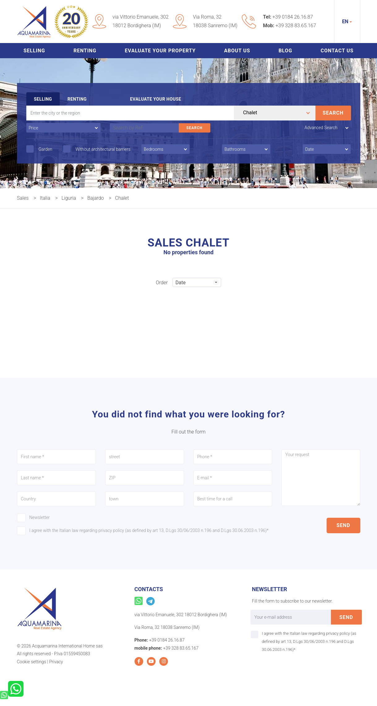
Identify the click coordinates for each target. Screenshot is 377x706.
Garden (45, 149)
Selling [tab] (43, 99)
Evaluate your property (160, 51)
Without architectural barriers (103, 149)
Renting (85, 51)
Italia (45, 198)
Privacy (56, 661)
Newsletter (39, 517)
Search (333, 113)
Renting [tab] (77, 99)
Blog (285, 51)
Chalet (122, 198)
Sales (23, 198)
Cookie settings (31, 661)
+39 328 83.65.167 (296, 25)
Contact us (337, 51)
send (343, 525)
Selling (34, 51)
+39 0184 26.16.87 (292, 17)
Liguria (69, 198)
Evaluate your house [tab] (155, 99)
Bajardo (95, 198)
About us (237, 51)
